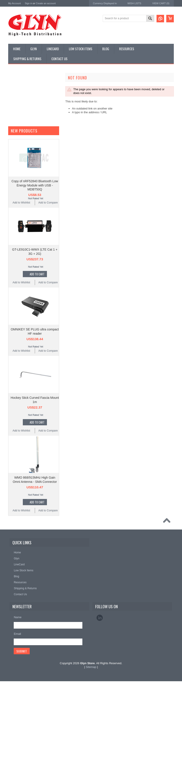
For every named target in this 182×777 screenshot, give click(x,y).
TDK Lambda (16, 246)
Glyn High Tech (18, 264)
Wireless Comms (21, 221)
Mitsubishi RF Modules (24, 130)
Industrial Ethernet (21, 123)
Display (15, 101)
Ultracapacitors (19, 205)
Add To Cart (37, 456)
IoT (12, 161)
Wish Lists (134, 3)
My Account (14, 3)
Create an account (46, 3)
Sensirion (14, 294)
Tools (14, 198)
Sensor (15, 183)
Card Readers (19, 116)
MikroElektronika (18, 240)
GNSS (14, 146)
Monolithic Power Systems (25, 288)
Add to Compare (48, 385)
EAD (11, 270)
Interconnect (18, 153)
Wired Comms (19, 213)
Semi (14, 176)
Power (14, 108)
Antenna (16, 86)
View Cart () (160, 3)
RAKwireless (16, 282)
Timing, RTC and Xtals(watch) (28, 93)
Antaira (12, 258)
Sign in (28, 3)
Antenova (14, 276)
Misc (13, 168)
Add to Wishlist (21, 385)
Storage (15, 190)
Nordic (12, 252)
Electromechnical (21, 138)
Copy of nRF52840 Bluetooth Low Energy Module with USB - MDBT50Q (35, 367)
